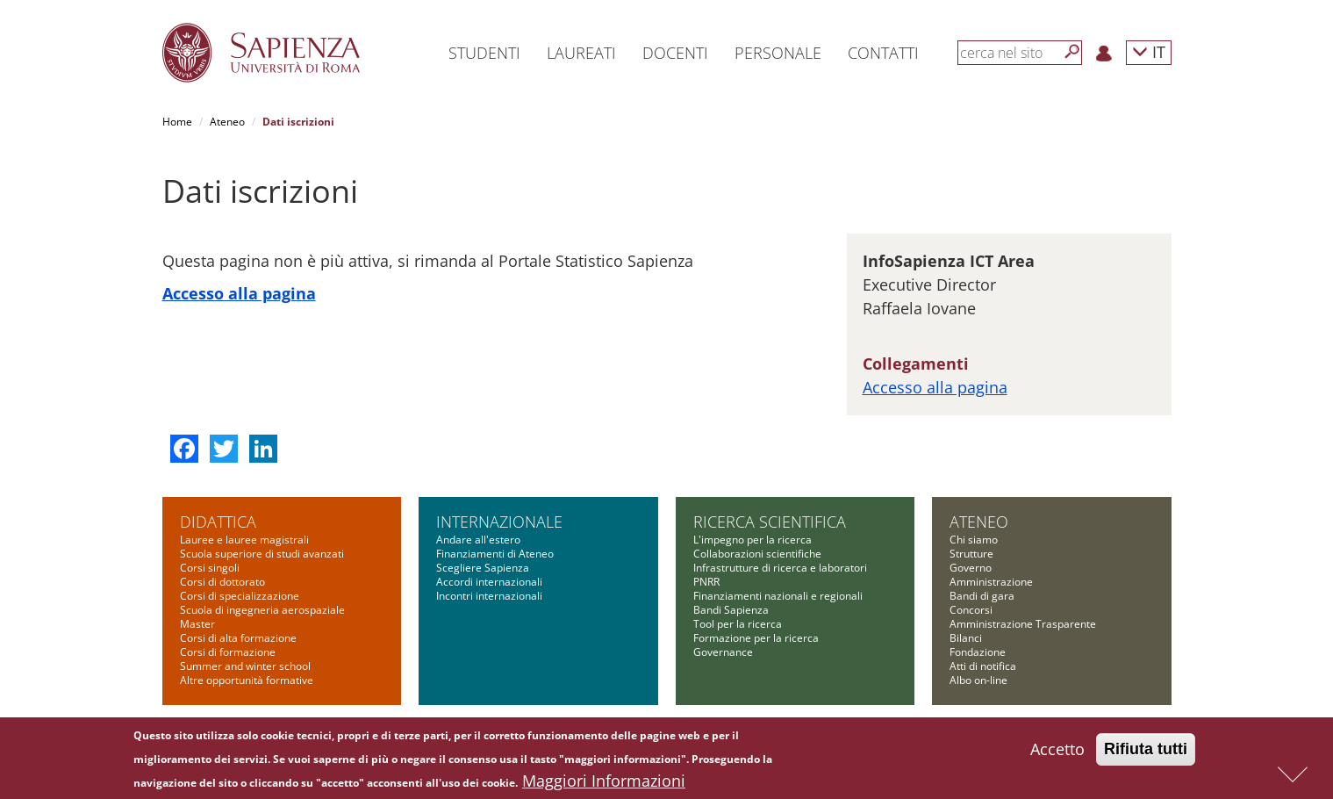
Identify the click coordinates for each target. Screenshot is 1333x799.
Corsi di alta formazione (238, 637)
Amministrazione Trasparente (1023, 623)
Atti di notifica (983, 666)
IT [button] (1148, 51)
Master (197, 623)
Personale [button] (778, 52)
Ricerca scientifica (769, 521)
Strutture (971, 553)
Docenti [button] (675, 52)
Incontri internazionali (489, 595)
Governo (971, 567)
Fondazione (978, 651)
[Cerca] (1072, 52)
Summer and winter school (245, 666)
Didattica (218, 521)
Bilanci (966, 637)
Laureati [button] (581, 52)
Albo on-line (978, 680)
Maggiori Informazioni (603, 780)
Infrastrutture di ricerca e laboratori (780, 567)
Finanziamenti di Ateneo (495, 553)
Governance (723, 651)
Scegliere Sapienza (482, 567)
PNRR (706, 581)
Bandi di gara (982, 595)
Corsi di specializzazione (239, 595)
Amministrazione (991, 581)
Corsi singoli (210, 567)
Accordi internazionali (489, 581)
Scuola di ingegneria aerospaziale (262, 609)
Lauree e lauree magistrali (244, 539)
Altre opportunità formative (246, 680)
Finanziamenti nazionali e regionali (778, 595)
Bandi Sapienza (731, 609)
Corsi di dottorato (222, 581)
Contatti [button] (883, 52)
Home (177, 121)
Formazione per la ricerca (756, 637)
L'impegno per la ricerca (752, 539)
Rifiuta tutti (1145, 749)
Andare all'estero (478, 539)
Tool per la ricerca (737, 623)
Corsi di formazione (228, 651)
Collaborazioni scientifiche (757, 553)
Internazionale (499, 521)
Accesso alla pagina (239, 293)
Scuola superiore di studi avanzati (262, 553)
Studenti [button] (484, 52)
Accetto (1057, 748)
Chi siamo (974, 539)
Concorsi (971, 609)
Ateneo (227, 121)
